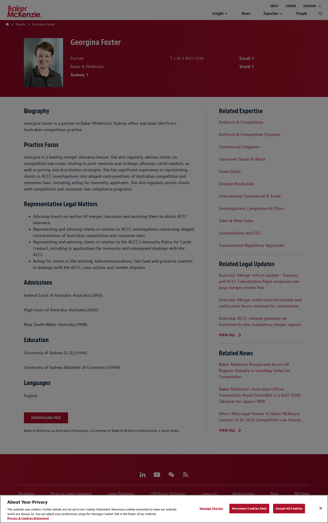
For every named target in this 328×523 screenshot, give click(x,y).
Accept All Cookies (289, 508)
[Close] (321, 508)
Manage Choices (211, 508)
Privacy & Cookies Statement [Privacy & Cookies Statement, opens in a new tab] (28, 518)
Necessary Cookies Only (249, 508)
